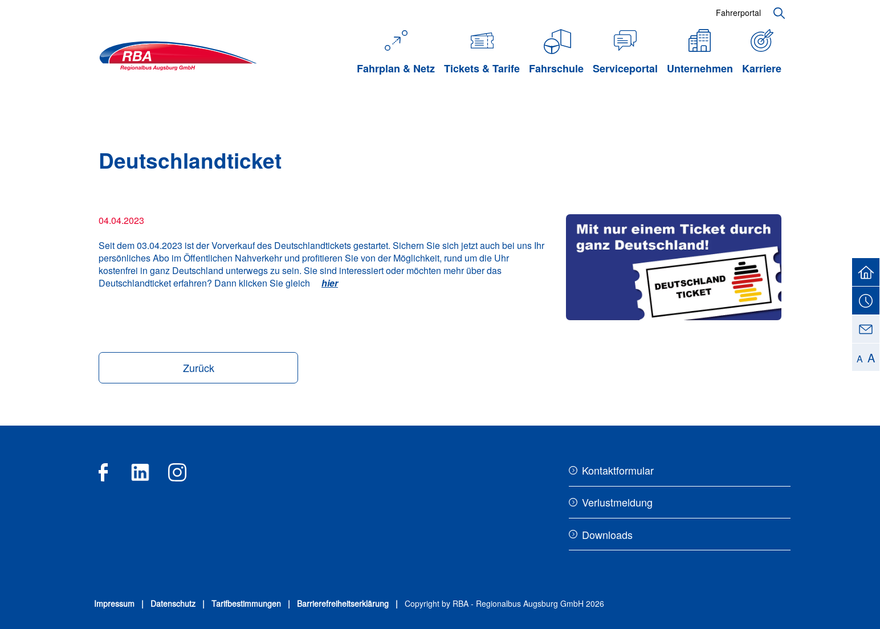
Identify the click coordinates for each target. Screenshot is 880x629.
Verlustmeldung (617, 502)
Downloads (607, 534)
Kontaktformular (618, 470)
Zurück (198, 367)
